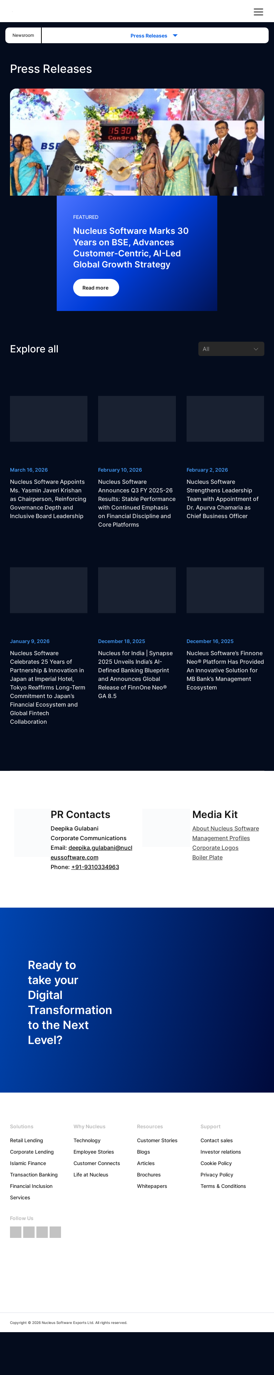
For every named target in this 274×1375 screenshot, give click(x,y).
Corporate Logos (215, 847)
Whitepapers (152, 1186)
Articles (146, 1163)
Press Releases (151, 35)
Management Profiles (221, 838)
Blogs (143, 1152)
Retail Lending (26, 1140)
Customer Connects (96, 1163)
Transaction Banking (34, 1174)
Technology (87, 1140)
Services (20, 1197)
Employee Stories (93, 1152)
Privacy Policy (217, 1174)
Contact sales (217, 1140)
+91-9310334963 (95, 866)
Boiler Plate (207, 857)
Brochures (149, 1174)
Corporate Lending (32, 1152)
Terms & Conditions (223, 1186)
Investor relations (221, 1152)
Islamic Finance (28, 1163)
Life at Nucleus (90, 1174)
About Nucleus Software (225, 828)
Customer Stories (157, 1140)
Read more (96, 288)
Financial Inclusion (31, 1186)
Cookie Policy (216, 1163)
